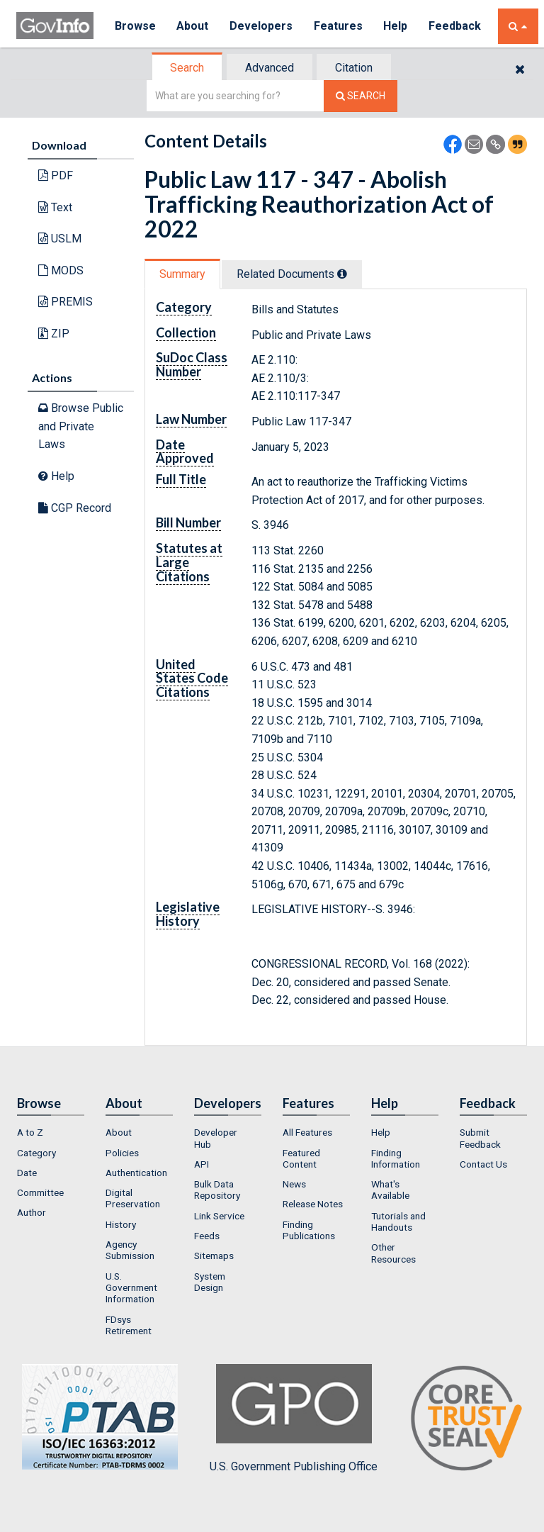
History (121, 1224)
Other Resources (393, 1252)
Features (338, 26)
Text (55, 207)
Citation (354, 67)
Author (31, 1212)
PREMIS (65, 301)
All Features (307, 1132)
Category (36, 1152)
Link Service (219, 1215)
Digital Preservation (133, 1198)
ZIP (53, 333)
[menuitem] (50, 1132)
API (201, 1164)
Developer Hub (215, 1137)
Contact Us (483, 1164)
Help (397, 26)
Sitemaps (214, 1255)
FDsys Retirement (129, 1325)
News (294, 1184)
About (193, 26)
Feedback (456, 26)
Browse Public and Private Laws (80, 426)
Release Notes (313, 1203)
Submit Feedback (480, 1137)
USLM (59, 238)
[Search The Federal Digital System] (360, 96)
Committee (40, 1192)
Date (27, 1172)
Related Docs (292, 274)
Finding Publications (309, 1230)
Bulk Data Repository (217, 1189)
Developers (261, 26)
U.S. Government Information (131, 1287)
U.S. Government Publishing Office (294, 1418)
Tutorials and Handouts (398, 1221)
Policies (122, 1152)
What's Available (390, 1189)
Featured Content (301, 1158)
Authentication (136, 1172)
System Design (209, 1281)
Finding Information (395, 1158)
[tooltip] (342, 273)
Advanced (269, 67)
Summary (182, 274)
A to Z (30, 1132)
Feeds (207, 1235)
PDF (55, 175)
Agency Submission (130, 1250)
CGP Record (74, 508)
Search (187, 67)
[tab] (188, 67)
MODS (61, 270)
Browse (135, 26)
